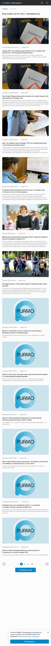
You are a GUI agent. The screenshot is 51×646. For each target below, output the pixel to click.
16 (32, 564)
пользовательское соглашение (29, 636)
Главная (5, 9)
